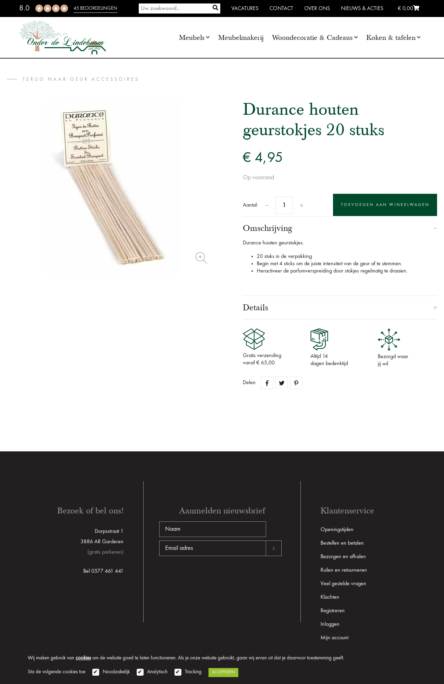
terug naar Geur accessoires (81, 79)
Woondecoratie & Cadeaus (312, 37)
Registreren (333, 611)
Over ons (317, 8)
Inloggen (330, 624)
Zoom (201, 258)
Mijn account (334, 638)
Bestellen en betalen (342, 543)
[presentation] (212, 578)
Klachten (330, 597)
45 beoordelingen (95, 8)
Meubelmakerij (241, 37)
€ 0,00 (408, 8)
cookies (83, 658)
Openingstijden (337, 530)
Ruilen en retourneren (344, 570)
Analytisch (157, 672)
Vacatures (244, 8)
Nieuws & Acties (362, 8)
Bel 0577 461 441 (103, 571)
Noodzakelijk (116, 672)
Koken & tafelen (391, 37)
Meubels (192, 37)
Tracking (193, 672)
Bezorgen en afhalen (343, 557)
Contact (281, 8)
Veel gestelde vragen (343, 584)
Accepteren (223, 672)
